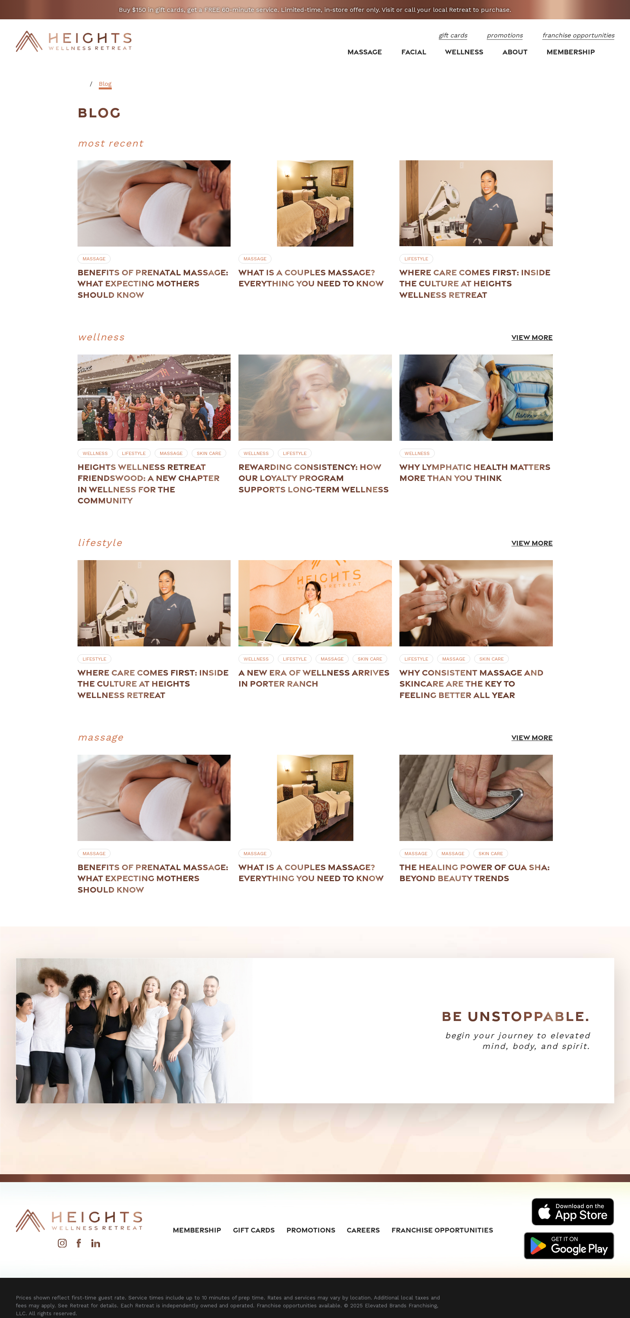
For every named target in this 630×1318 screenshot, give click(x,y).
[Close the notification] (613, 9)
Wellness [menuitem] (464, 51)
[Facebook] (78, 1245)
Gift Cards (254, 1229)
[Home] (73, 41)
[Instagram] (62, 1245)
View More (531, 336)
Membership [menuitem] (571, 51)
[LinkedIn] (95, 1245)
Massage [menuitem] (364, 51)
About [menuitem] (515, 51)
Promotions (310, 1229)
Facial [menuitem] (413, 51)
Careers (363, 1229)
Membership (197, 1229)
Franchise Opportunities (442, 1229)
